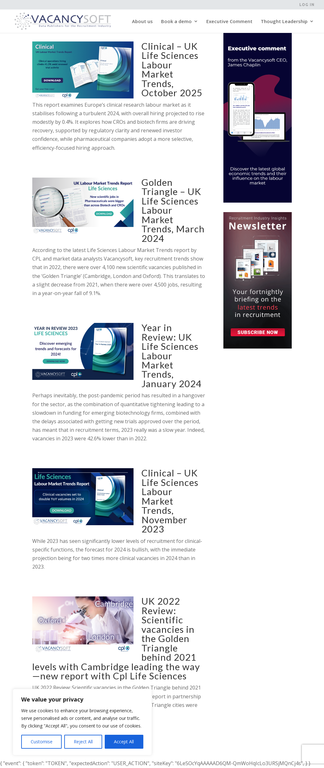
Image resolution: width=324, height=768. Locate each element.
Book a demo (176, 21)
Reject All (83, 742)
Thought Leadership (284, 21)
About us (142, 21)
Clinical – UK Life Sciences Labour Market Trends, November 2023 (169, 500)
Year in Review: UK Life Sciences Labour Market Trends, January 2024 (171, 355)
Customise (42, 742)
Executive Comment (229, 21)
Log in (307, 5)
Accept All (124, 742)
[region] (82, 722)
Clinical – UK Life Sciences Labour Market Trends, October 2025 (171, 69)
